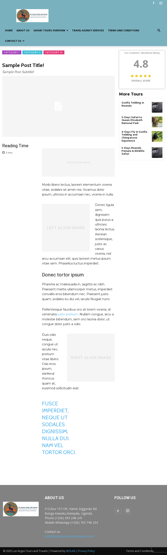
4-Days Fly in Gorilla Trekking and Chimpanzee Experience (134, 136)
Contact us (15, 40)
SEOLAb (70, 551)
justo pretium (68, 314)
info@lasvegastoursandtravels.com (69, 536)
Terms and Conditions (123, 30)
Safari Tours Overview (50, 30)
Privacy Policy (86, 551)
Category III (53, 52)
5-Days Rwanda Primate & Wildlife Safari (133, 150)
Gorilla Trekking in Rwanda (133, 104)
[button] (159, 30)
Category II (32, 52)
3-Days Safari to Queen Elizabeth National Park (132, 119)
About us (23, 30)
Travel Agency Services (88, 30)
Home (9, 30)
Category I (11, 52)
